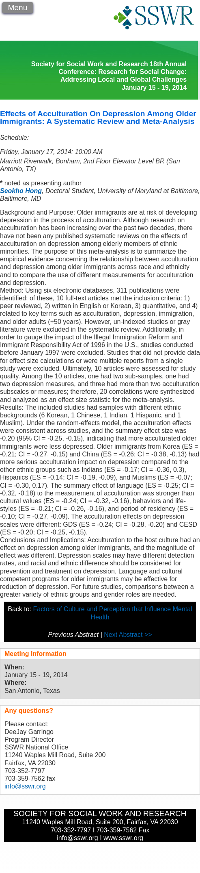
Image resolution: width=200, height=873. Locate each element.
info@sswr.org (25, 786)
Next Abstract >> (128, 634)
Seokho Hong (21, 190)
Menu (17, 7)
